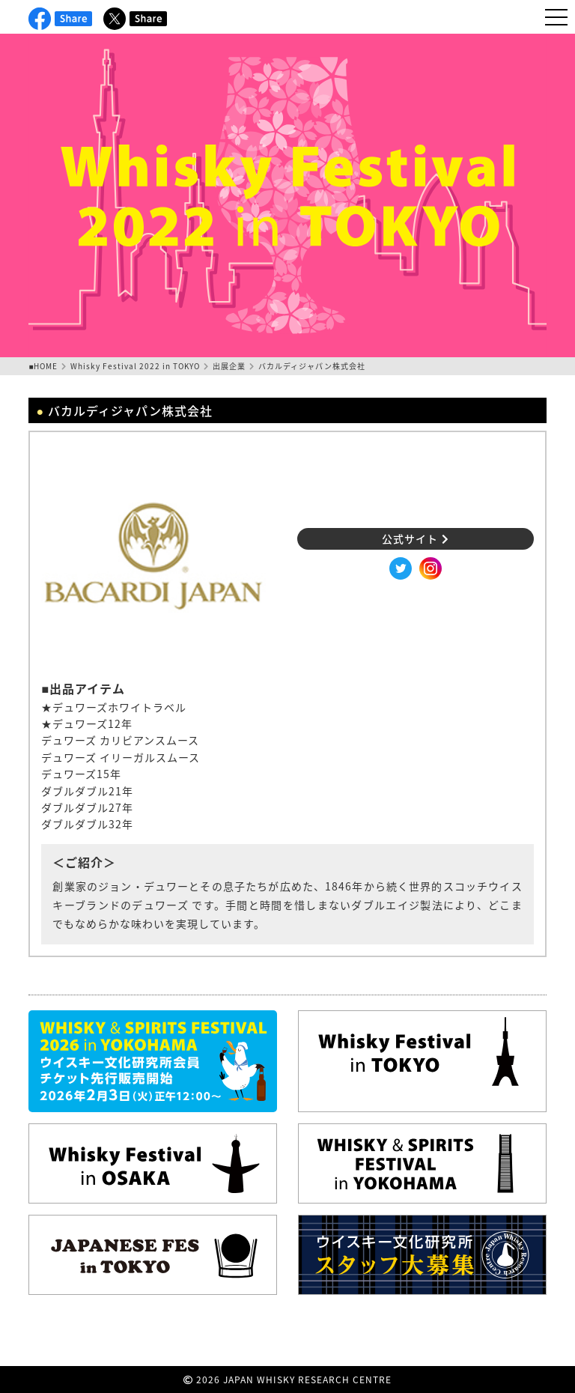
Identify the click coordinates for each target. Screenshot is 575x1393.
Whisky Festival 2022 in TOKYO (135, 365)
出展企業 (229, 365)
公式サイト (415, 538)
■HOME (43, 365)
